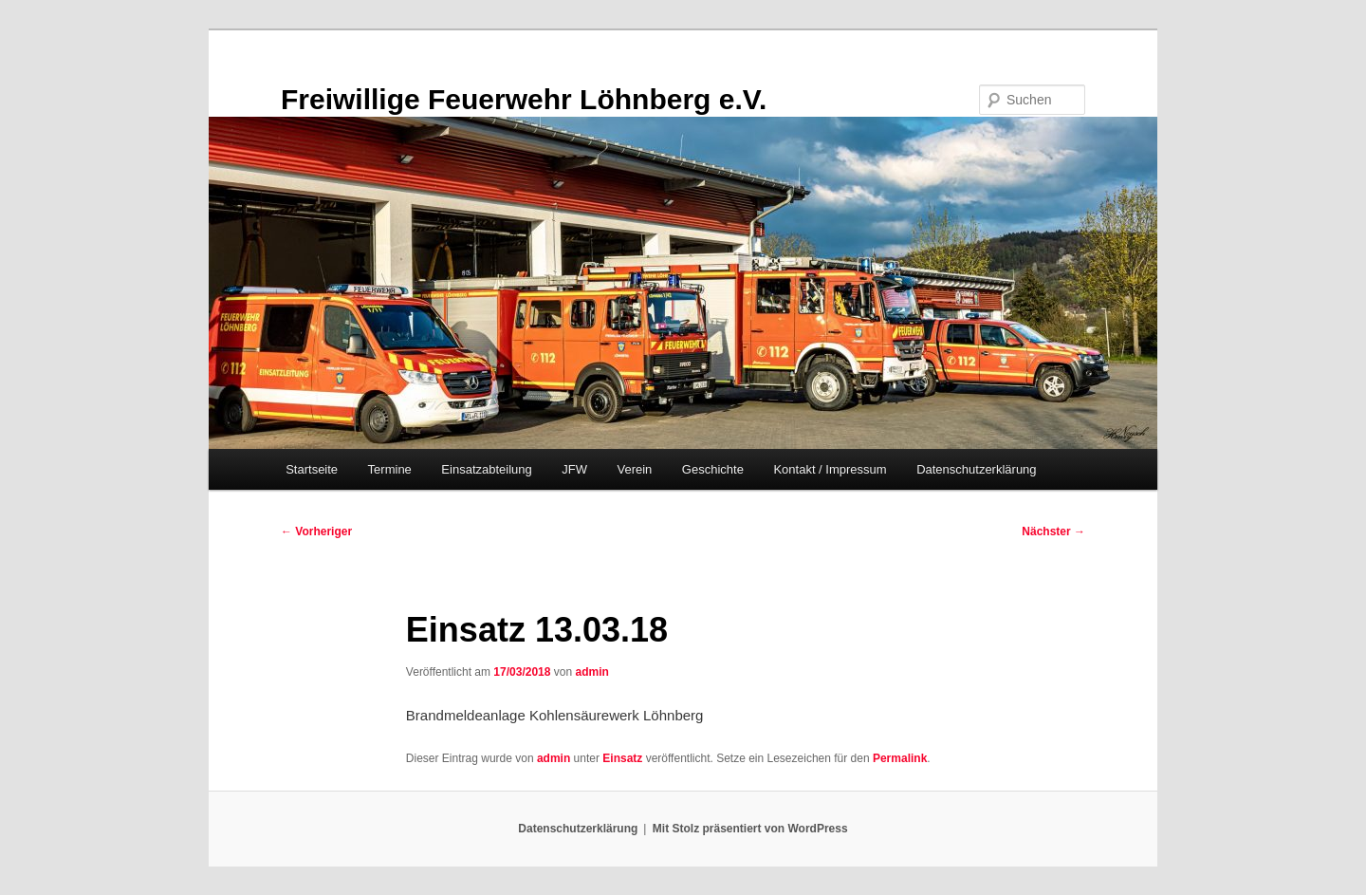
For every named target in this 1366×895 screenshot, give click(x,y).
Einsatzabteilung (486, 469)
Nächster (1053, 531)
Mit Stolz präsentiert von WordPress (750, 828)
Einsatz (622, 758)
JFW (574, 469)
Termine (390, 469)
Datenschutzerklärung (976, 469)
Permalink (900, 758)
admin (591, 672)
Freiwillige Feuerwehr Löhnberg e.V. (523, 99)
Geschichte (713, 469)
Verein (634, 469)
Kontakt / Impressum (829, 469)
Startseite (312, 469)
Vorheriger (316, 531)
